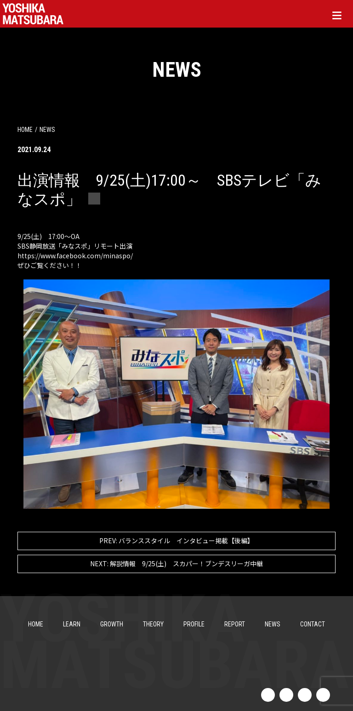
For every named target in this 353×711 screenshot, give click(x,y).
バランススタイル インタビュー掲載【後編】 (176, 541)
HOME (25, 129)
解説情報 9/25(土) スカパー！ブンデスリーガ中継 (176, 564)
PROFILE (194, 624)
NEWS (272, 624)
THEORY (153, 624)
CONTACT (312, 624)
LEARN (71, 624)
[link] (75, 255)
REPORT (234, 624)
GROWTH (111, 624)
